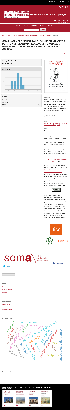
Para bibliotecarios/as (8, 309)
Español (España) (7, 289)
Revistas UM (52, 1)
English (4, 287)
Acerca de (50, 25)
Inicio (3, 35)
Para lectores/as (6, 304)
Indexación (34, 25)
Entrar (68, 1)
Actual (18, 25)
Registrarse (61, 1)
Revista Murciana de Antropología (48, 14)
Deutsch (4, 292)
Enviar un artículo (9, 275)
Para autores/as (6, 307)
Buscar (43, 29)
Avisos (42, 25)
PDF (65, 53)
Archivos (25, 25)
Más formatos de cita (51, 115)
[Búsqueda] (31, 30)
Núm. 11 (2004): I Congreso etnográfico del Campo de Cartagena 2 (32, 35)
